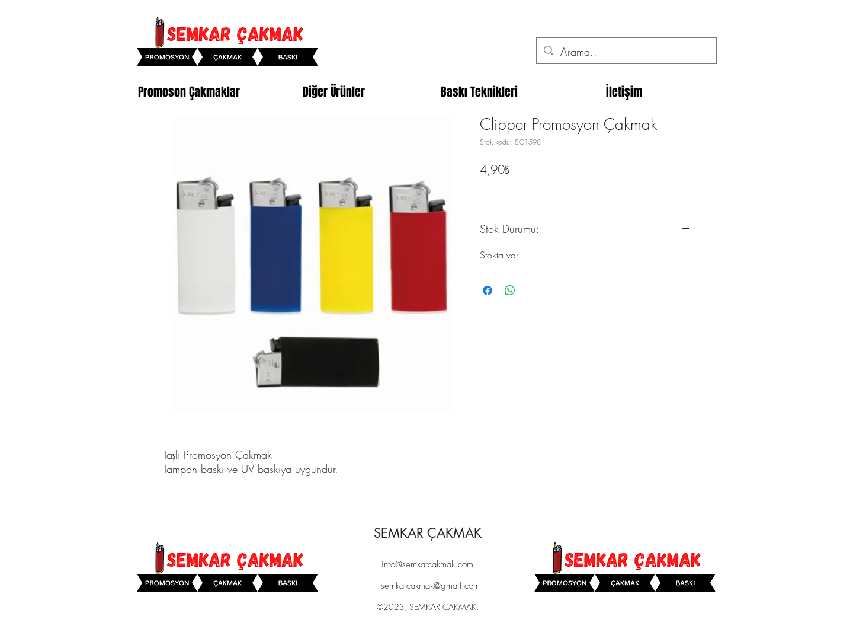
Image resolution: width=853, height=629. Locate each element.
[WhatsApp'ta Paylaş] (510, 290)
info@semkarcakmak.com (427, 564)
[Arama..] (625, 52)
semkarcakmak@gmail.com (430, 586)
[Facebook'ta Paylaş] (487, 290)
